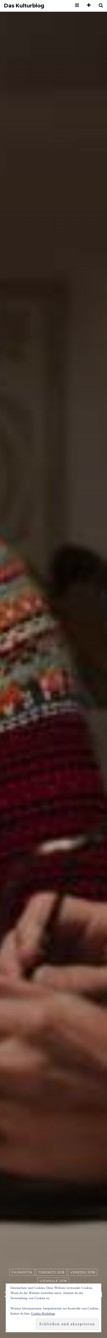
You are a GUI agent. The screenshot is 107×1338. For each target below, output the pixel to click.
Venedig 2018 (82, 1272)
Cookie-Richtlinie (43, 1313)
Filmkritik (22, 1272)
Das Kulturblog (24, 6)
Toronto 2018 (51, 1272)
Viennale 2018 (53, 1281)
